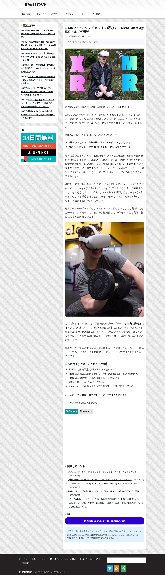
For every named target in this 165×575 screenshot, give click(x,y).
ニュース (41, 14)
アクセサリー (69, 14)
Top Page (26, 14)
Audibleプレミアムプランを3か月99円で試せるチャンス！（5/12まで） (38, 33)
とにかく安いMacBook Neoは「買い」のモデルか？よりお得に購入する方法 (38, 79)
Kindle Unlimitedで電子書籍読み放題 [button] (104, 520)
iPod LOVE (35, 4)
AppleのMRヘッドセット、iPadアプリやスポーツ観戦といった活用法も (100, 479)
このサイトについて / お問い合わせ (50, 572)
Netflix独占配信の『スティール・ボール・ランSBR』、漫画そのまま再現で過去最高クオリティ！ (37, 103)
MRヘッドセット (87, 36)
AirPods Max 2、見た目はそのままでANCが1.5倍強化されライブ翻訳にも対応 (38, 56)
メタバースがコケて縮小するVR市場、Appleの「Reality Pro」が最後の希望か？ (103, 483)
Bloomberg (85, 411)
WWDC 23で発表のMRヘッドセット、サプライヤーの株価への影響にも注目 (102, 472)
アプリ (54, 14)
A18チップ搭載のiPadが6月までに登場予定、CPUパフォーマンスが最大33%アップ (38, 68)
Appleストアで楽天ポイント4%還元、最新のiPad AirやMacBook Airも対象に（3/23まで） (37, 91)
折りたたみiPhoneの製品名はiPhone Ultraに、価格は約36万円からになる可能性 (38, 114)
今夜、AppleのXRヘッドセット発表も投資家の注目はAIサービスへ (97, 499)
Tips (84, 14)
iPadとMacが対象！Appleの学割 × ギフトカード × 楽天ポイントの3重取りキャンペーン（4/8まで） (38, 45)
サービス (96, 14)
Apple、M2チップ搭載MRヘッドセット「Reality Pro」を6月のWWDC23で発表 (103, 491)
